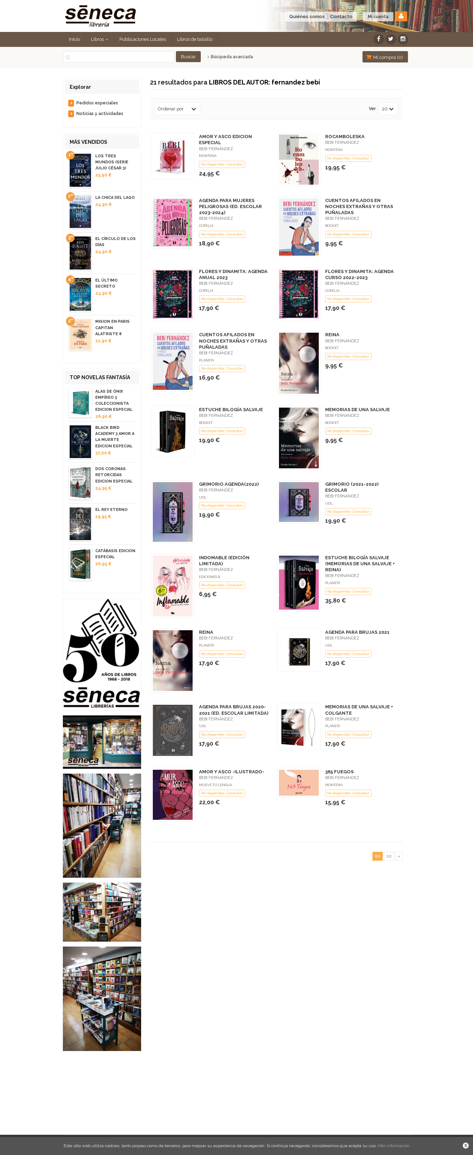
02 (389, 856)
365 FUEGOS (339, 771)
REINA (332, 334)
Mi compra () (384, 57)
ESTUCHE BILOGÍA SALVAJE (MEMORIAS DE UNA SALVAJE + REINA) (360, 563)
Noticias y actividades (99, 113)
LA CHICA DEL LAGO (115, 197)
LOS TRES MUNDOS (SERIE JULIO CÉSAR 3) (111, 162)
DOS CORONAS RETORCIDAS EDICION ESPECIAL (114, 475)
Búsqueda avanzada (230, 57)
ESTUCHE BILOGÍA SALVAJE (231, 409)
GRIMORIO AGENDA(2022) (229, 484)
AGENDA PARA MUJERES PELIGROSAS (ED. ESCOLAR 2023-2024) (230, 206)
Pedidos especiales (97, 102)
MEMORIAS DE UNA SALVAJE (357, 409)
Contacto (341, 16)
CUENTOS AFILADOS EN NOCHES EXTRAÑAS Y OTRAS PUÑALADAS (359, 206)
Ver (372, 109)
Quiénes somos (307, 16)
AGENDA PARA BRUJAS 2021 (357, 632)
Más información (393, 1145)
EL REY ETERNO (111, 509)
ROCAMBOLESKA (345, 136)
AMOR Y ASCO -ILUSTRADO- (231, 771)
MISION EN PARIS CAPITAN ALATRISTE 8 (112, 327)
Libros (99, 39)
